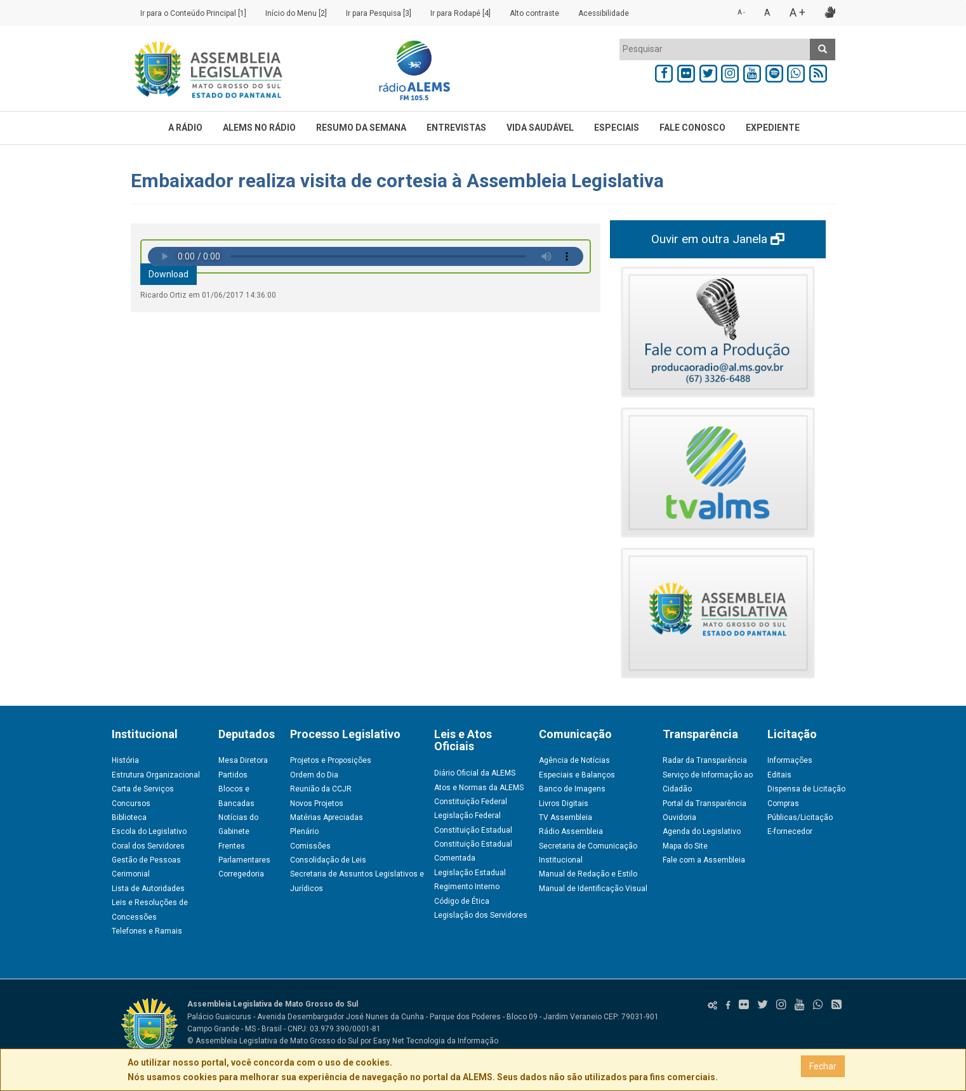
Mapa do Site (685, 846)
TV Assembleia (565, 817)
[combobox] (715, 49)
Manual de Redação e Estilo (588, 873)
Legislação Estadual (470, 872)
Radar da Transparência (705, 760)
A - (741, 12)
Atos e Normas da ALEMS (479, 787)
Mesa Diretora (243, 760)
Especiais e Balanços (577, 774)
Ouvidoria (679, 817)
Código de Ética (461, 901)
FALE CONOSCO (692, 127)
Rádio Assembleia (571, 831)
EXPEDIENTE (773, 127)
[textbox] (715, 49)
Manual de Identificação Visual (593, 888)
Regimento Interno (467, 886)
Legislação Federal (467, 815)
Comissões (310, 846)
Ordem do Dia (314, 774)
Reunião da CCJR (321, 788)
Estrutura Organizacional (156, 774)
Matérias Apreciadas (326, 817)
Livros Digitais (563, 803)
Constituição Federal (470, 801)
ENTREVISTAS (456, 127)
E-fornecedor (789, 831)
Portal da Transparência (704, 803)
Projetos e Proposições (330, 760)
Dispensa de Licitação (806, 788)
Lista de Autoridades (148, 888)
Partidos (233, 774)
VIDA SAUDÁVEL (540, 127)
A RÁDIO (185, 127)
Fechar (823, 1066)
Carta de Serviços (143, 788)
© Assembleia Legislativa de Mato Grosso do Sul (273, 1040)
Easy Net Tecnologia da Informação (435, 1040)
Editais (779, 774)
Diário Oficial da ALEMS (474, 773)
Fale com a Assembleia (704, 860)
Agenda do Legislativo (702, 831)
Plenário (304, 831)
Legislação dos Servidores (480, 915)
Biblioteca (129, 817)
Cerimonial (131, 873)
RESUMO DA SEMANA (361, 127)
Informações (789, 760)
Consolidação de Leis (328, 860)
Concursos (131, 803)
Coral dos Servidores (148, 846)
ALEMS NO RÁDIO (259, 127)
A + (797, 12)
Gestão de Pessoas (146, 860)
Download (169, 274)
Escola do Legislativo (149, 831)
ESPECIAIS (616, 127)
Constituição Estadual (473, 830)
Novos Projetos (316, 803)
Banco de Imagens (572, 788)
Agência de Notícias (574, 760)
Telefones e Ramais (147, 931)
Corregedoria (241, 873)
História (125, 760)
